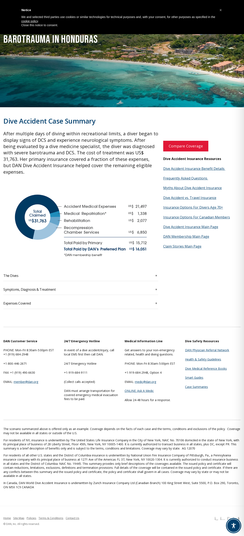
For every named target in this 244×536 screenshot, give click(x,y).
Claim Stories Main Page (182, 246)
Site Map (18, 518)
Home (7, 518)
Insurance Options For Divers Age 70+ (193, 207)
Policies (31, 518)
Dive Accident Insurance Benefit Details (194, 168)
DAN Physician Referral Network (207, 350)
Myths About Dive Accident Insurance (192, 188)
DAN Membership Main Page (186, 236)
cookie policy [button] (29, 21)
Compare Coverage (186, 146)
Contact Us (72, 518)
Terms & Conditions (51, 518)
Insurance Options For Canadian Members (196, 217)
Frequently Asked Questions (185, 178)
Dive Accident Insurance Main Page (190, 227)
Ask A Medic (145, 391)
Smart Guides (194, 378)
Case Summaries (196, 387)
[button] (220, 10)
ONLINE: (131, 391)
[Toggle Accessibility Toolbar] (233, 525)
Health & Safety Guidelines (203, 359)
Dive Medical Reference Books (206, 369)
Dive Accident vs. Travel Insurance (189, 197)
